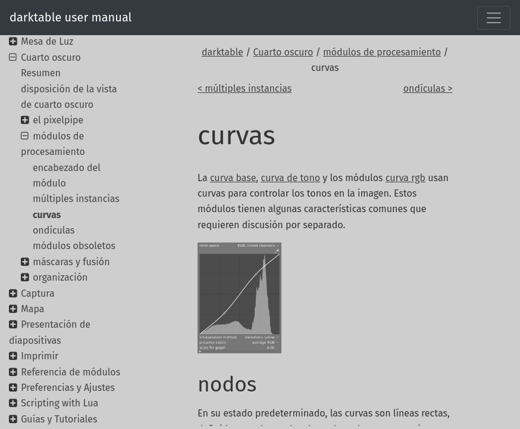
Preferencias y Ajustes (68, 387)
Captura (37, 293)
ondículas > (428, 88)
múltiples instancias (76, 198)
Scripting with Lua (59, 403)
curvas (47, 214)
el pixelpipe (58, 120)
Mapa (32, 309)
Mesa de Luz (47, 41)
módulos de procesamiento (382, 52)
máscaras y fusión (71, 262)
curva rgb (405, 178)
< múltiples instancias (245, 88)
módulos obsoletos (74, 245)
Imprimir (39, 356)
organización (60, 277)
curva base (233, 178)
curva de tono (290, 178)
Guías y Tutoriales (59, 419)
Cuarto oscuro (283, 52)
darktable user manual (70, 17)
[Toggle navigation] (493, 18)
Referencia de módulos (70, 372)
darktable (222, 52)
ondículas (53, 230)
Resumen (41, 73)
